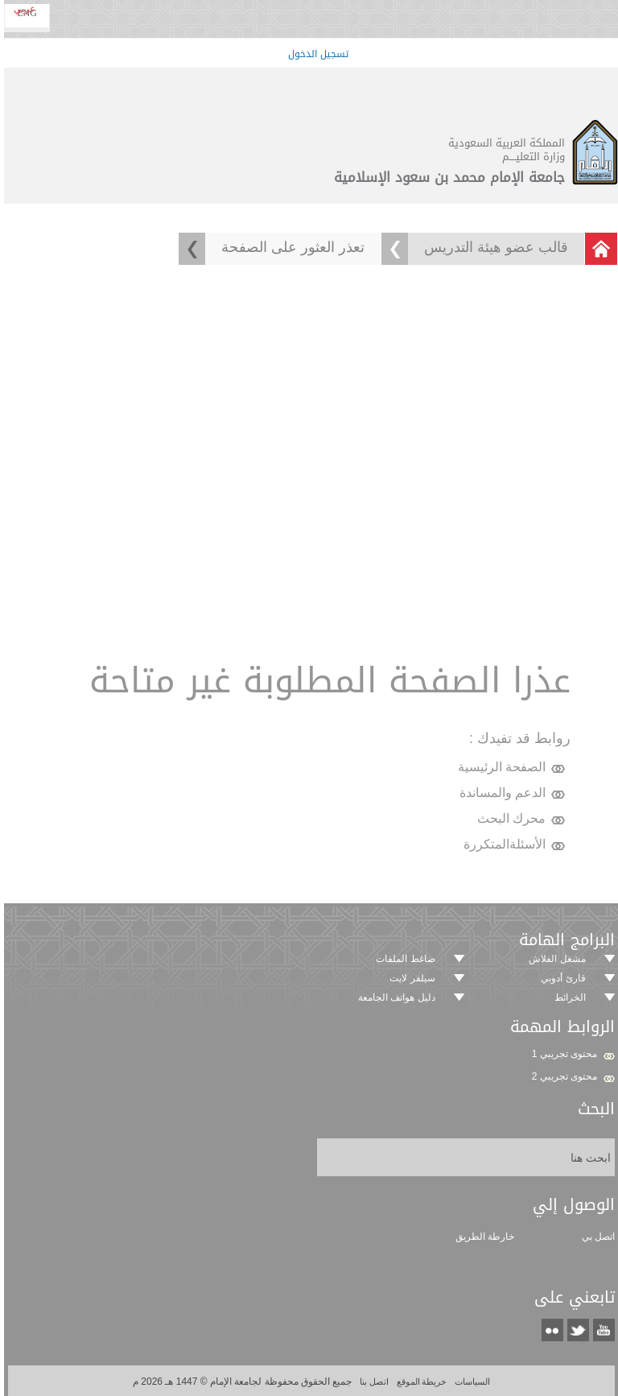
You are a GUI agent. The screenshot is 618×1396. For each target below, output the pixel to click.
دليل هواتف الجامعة (394, 997)
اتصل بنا (370, 1381)
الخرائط (567, 997)
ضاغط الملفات (402, 958)
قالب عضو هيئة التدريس (494, 247)
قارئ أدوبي (560, 978)
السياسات (469, 1381)
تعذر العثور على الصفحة (290, 247)
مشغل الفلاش (554, 958)
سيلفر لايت (409, 978)
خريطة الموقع (418, 1381)
